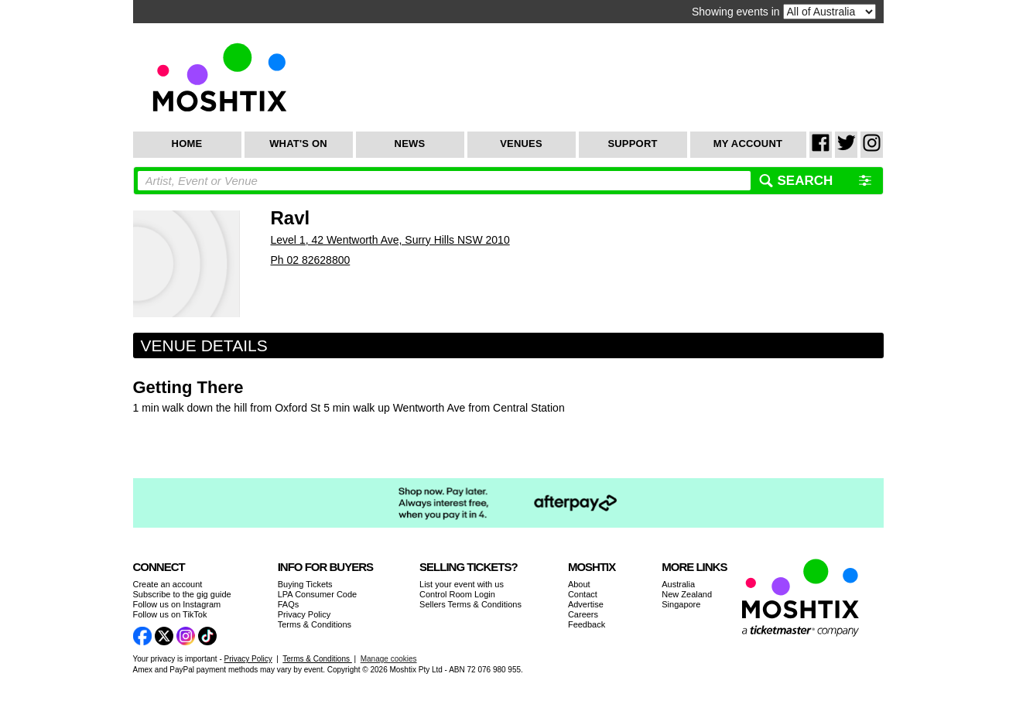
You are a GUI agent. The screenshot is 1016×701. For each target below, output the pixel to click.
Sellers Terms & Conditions (470, 604)
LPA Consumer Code (317, 594)
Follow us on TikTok (170, 614)
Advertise (586, 604)
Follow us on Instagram (177, 604)
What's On (298, 143)
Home (187, 143)
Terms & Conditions (314, 624)
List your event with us (461, 584)
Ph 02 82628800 (311, 260)
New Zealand (687, 594)
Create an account (168, 584)
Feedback (586, 624)
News (410, 143)
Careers (583, 614)
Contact (582, 594)
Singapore (681, 604)
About (579, 584)
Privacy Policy (304, 614)
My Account (747, 143)
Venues (521, 143)
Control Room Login (457, 594)
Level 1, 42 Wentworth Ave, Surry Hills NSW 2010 (390, 240)
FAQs (288, 604)
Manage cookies (389, 659)
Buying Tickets (305, 584)
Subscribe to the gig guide (182, 594)
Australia (678, 584)
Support (632, 143)
